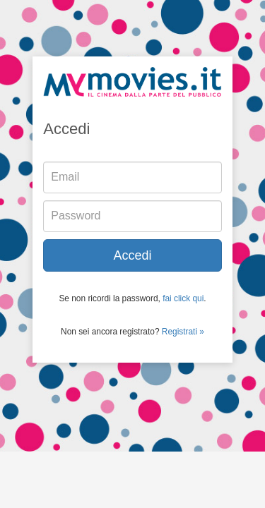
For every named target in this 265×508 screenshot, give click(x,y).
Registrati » (183, 332)
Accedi (132, 255)
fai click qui (183, 298)
